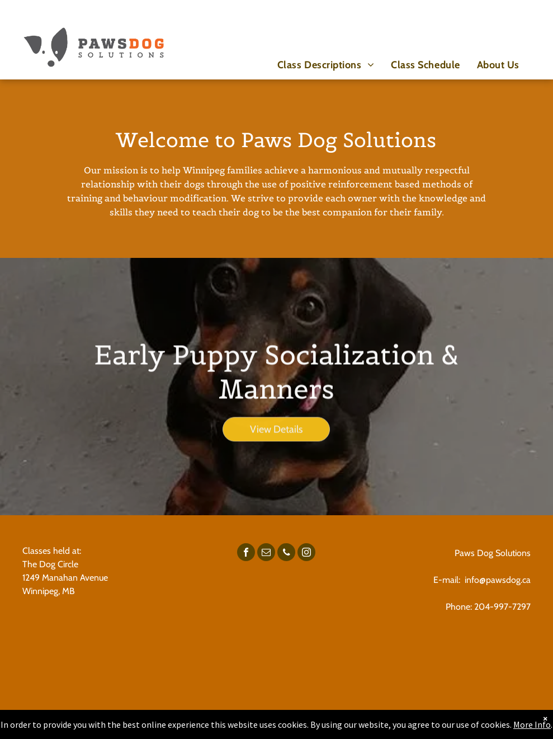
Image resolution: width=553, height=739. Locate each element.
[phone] (286, 553)
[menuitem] (325, 65)
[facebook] (246, 553)
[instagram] (306, 553)
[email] (266, 553)
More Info (532, 724)
